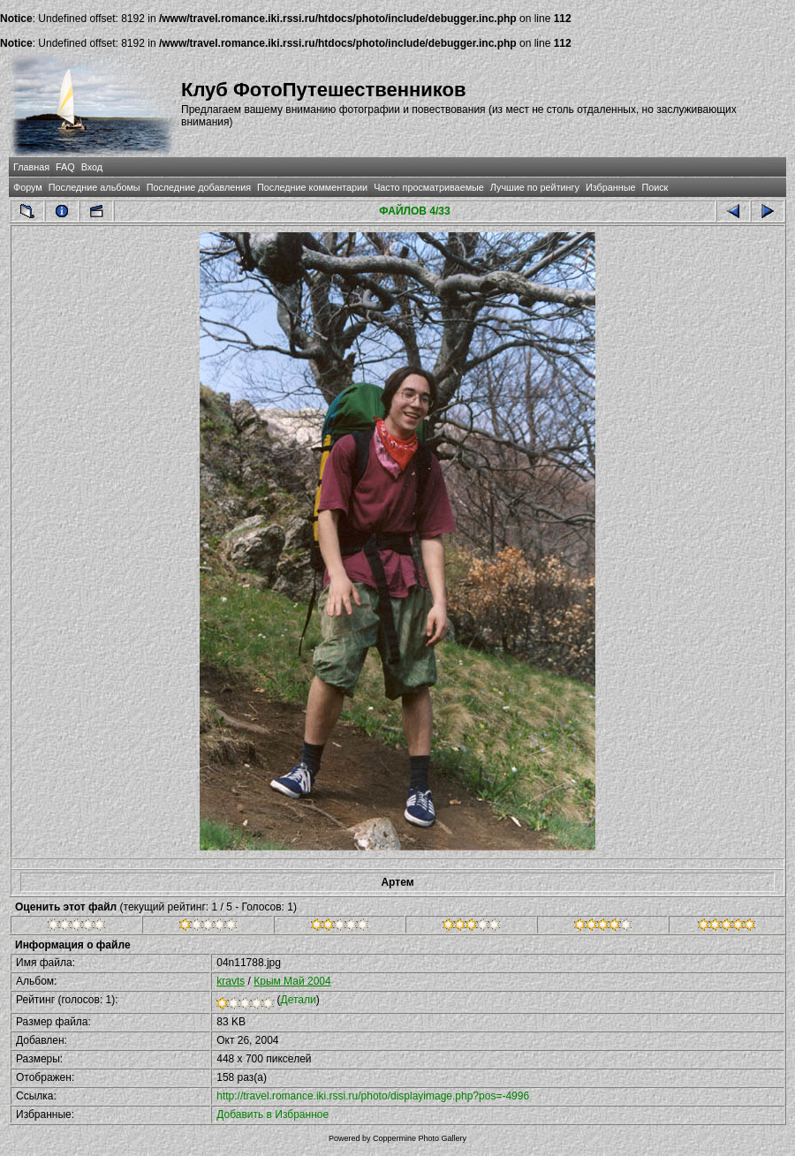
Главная (31, 167)
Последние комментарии (312, 187)
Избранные (610, 187)
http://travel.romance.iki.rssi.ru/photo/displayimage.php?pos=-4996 (372, 1096)
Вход (91, 167)
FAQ (65, 167)
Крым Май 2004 (292, 981)
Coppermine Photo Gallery (419, 1138)
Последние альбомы (94, 187)
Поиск (654, 187)
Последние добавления (199, 187)
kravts (230, 981)
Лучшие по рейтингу (534, 187)
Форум (27, 187)
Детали (298, 1000)
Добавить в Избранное (272, 1114)
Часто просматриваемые (429, 187)
